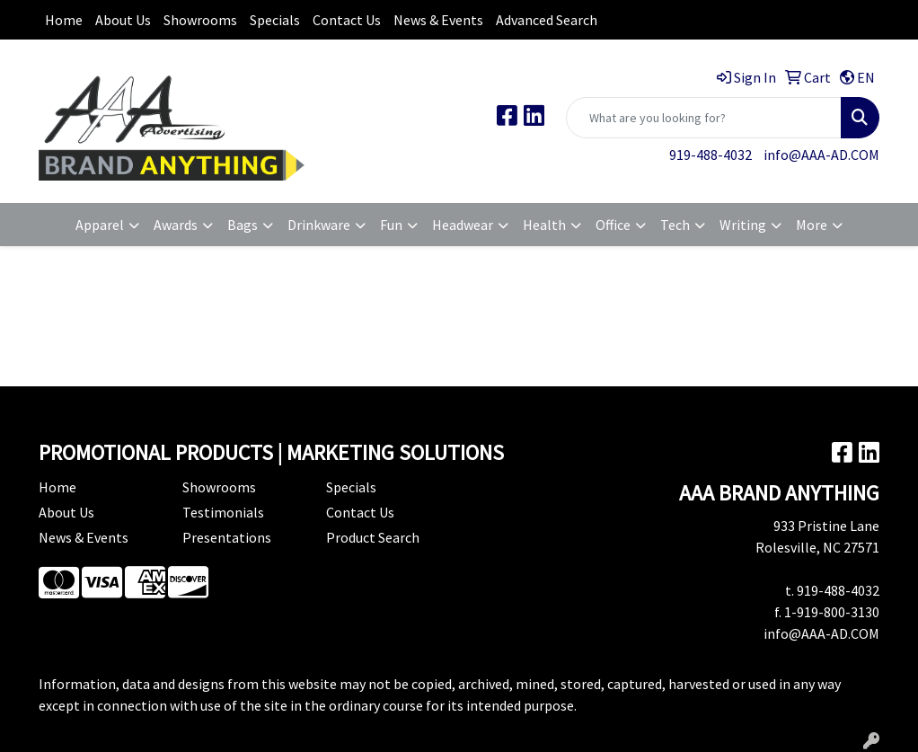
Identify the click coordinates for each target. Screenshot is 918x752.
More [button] (811, 225)
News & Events (438, 20)
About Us (123, 20)
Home (64, 20)
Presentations (226, 537)
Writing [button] (742, 225)
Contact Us (347, 20)
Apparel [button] (99, 225)
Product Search (372, 537)
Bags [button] (242, 225)
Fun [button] (391, 225)
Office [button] (613, 225)
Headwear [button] (462, 225)
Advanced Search (546, 20)
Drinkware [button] (318, 225)
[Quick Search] (704, 117)
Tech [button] (675, 225)
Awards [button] (176, 225)
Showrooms (200, 20)
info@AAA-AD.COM (821, 155)
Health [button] (544, 225)
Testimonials (223, 512)
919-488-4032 (710, 155)
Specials (275, 20)
